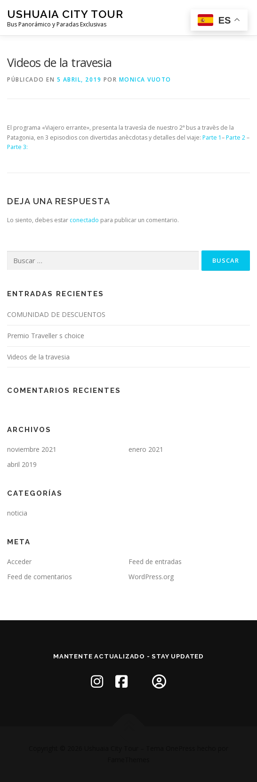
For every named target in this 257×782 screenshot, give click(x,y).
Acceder (19, 561)
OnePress (180, 748)
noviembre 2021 (31, 449)
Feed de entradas (155, 561)
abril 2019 (22, 464)
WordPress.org (151, 576)
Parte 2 (235, 137)
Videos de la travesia (38, 356)
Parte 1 (212, 137)
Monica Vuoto (145, 79)
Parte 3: (17, 147)
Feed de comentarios (39, 576)
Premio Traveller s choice (45, 335)
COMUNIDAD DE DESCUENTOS (56, 314)
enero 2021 (145, 449)
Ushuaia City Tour (65, 14)
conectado (84, 220)
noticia (17, 512)
